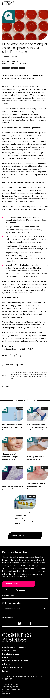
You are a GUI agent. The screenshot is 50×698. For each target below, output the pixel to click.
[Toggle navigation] (47, 3)
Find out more (8, 596)
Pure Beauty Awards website (15, 661)
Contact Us (7, 657)
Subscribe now (17, 536)
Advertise (6, 664)
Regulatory (14, 68)
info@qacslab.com (10, 349)
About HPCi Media (10, 651)
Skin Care (22, 68)
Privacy (5, 671)
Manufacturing (6, 68)
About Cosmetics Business (14, 647)
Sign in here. (21, 590)
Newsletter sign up (11, 654)
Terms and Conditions (12, 667)
